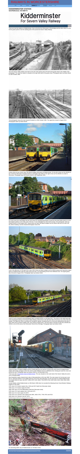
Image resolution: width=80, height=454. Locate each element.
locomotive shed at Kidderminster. (26, 374)
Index (15, 5)
